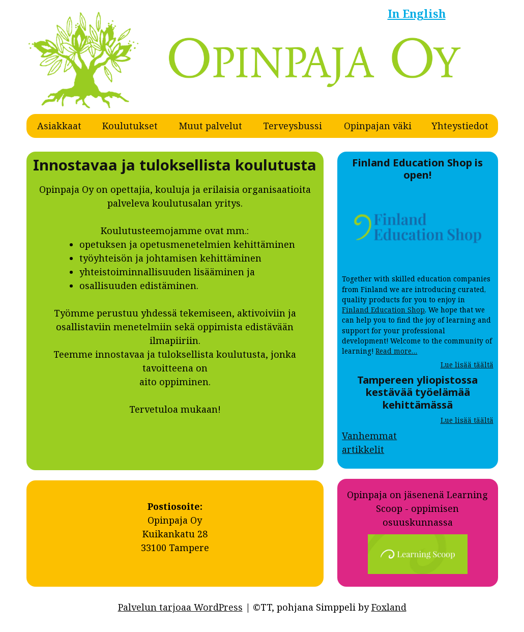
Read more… (396, 351)
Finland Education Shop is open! (417, 168)
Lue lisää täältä (467, 364)
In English (417, 13)
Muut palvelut (210, 126)
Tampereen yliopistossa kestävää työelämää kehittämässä (417, 392)
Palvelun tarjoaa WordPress (180, 607)
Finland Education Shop (383, 309)
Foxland (388, 607)
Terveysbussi (292, 126)
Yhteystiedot (459, 126)
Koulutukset (130, 126)
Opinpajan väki (378, 126)
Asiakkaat (59, 126)
